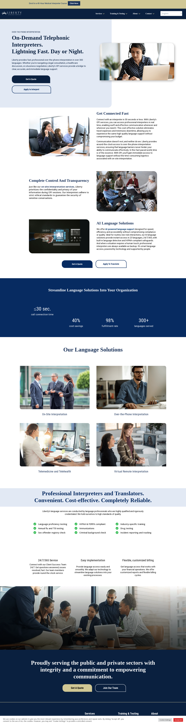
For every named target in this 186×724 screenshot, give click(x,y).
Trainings (121, 713)
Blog (152, 713)
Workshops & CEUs (124, 708)
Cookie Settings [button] (165, 720)
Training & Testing (117, 14)
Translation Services (91, 713)
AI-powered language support (119, 219)
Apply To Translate (111, 254)
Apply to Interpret (31, 80)
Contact (149, 14)
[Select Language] (171, 13)
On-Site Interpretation (92, 708)
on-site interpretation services (57, 177)
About (135, 14)
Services (98, 14)
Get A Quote (31, 69)
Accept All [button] (178, 720)
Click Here (74, 3)
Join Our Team (110, 678)
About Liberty (155, 708)
